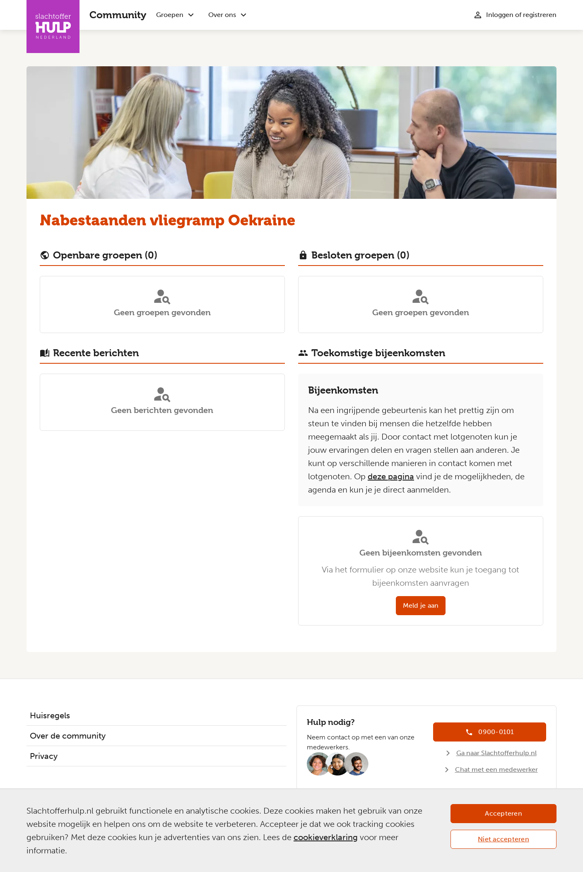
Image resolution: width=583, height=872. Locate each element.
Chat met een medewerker (496, 769)
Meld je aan (421, 605)
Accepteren (503, 813)
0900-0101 (496, 732)
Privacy (44, 756)
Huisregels (50, 715)
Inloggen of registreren (521, 15)
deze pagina (391, 476)
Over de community (68, 736)
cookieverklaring (326, 837)
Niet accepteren (503, 839)
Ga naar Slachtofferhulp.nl (496, 753)
